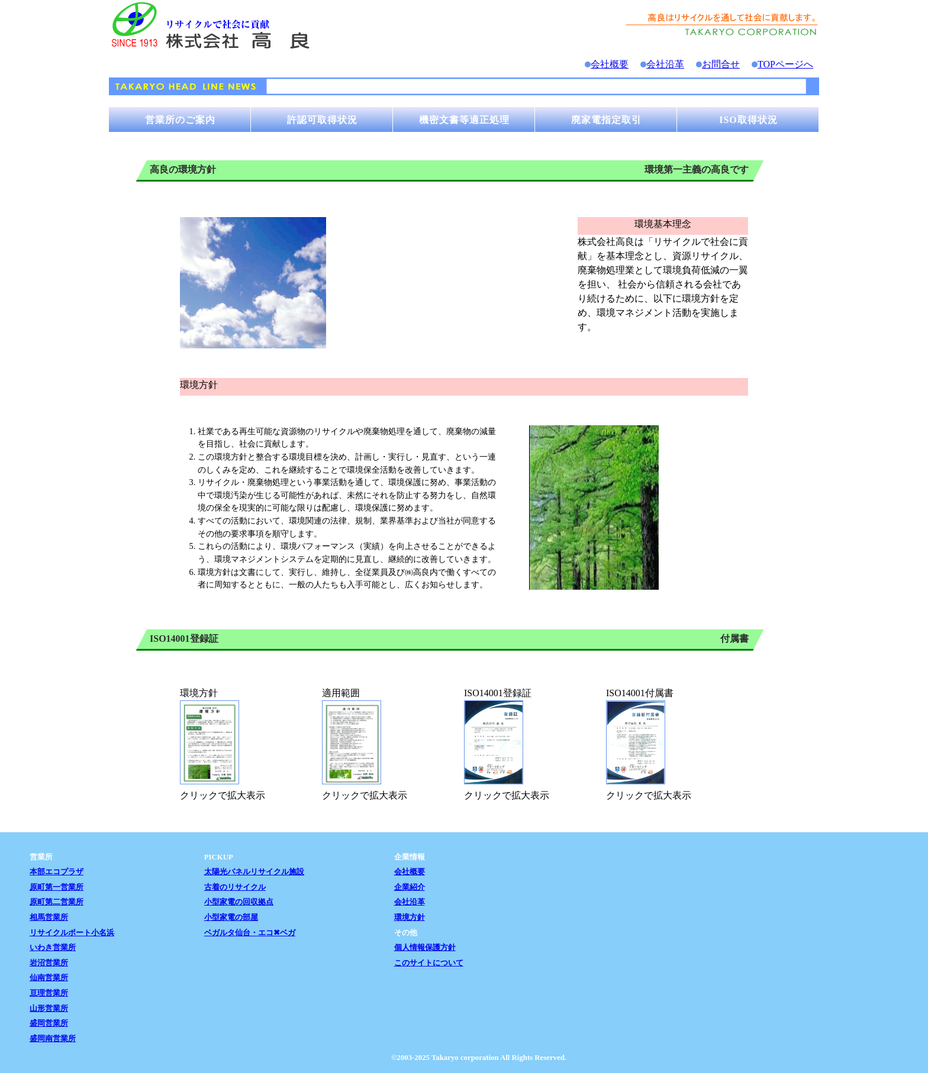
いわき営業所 (53, 947)
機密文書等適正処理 (464, 120)
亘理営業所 (49, 993)
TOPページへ (785, 64)
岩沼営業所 (49, 963)
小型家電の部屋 (231, 917)
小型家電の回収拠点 (238, 902)
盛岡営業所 (49, 1023)
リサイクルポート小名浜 (72, 933)
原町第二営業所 (56, 902)
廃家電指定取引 (606, 120)
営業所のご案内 (180, 120)
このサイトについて (428, 963)
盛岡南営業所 (53, 1039)
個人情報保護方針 (425, 947)
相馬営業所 (49, 917)
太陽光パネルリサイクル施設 (254, 872)
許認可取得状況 (322, 120)
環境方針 (409, 917)
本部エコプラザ (56, 872)
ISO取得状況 (748, 120)
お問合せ (721, 64)
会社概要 (610, 64)
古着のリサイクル (235, 887)
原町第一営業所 (56, 887)
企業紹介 (409, 887)
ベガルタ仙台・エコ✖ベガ (249, 933)
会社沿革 (665, 64)
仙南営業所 (49, 978)
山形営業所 (49, 1008)
